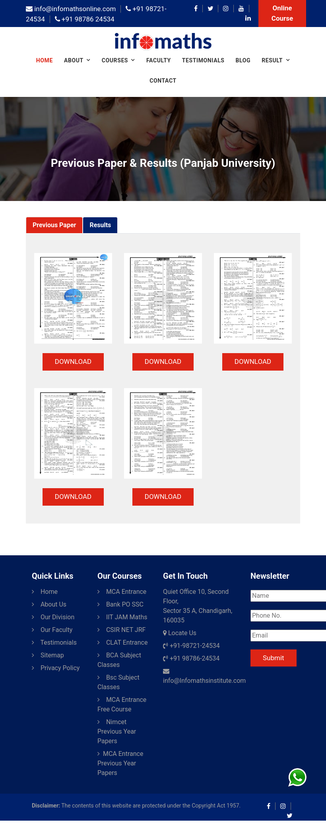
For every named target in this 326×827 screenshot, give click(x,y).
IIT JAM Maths (122, 617)
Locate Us (179, 633)
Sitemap (48, 655)
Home (44, 60)
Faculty (158, 60)
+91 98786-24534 (191, 658)
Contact (163, 80)
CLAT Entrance (122, 642)
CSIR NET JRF (121, 630)
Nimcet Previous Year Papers (116, 731)
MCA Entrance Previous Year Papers (120, 763)
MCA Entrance (121, 591)
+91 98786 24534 (84, 19)
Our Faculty (52, 630)
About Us (49, 604)
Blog (243, 60)
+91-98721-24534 (191, 645)
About (73, 60)
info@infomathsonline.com (71, 9)
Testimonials (203, 60)
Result (272, 60)
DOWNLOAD (73, 361)
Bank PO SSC (120, 604)
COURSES (115, 60)
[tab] (54, 225)
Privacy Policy (56, 668)
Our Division (53, 617)
